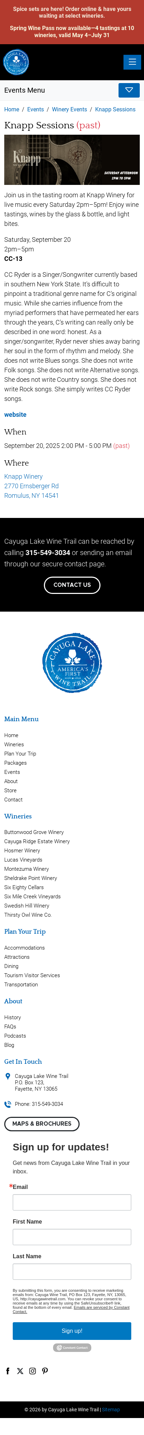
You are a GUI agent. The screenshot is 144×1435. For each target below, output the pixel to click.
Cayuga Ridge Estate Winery (37, 841)
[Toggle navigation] (132, 62)
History (12, 1017)
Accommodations (24, 948)
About (11, 781)
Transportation (21, 984)
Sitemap (111, 1409)
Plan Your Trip (20, 754)
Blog (9, 1045)
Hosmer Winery (22, 850)
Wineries (14, 744)
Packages (15, 763)
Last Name (27, 1256)
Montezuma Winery (26, 869)
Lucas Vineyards (23, 860)
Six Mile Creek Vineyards (32, 896)
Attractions (17, 957)
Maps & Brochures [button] (41, 1124)
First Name (27, 1222)
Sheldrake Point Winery (30, 878)
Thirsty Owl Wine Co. (28, 915)
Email (20, 1187)
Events (12, 772)
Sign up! (72, 1331)
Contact (13, 800)
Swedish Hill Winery (26, 906)
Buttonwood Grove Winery (34, 832)
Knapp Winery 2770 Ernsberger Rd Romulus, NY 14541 (31, 486)
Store (10, 790)
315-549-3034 (47, 552)
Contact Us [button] (72, 585)
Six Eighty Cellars (24, 887)
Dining (11, 966)
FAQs (10, 1026)
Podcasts (15, 1036)
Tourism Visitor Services (32, 975)
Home (11, 735)
